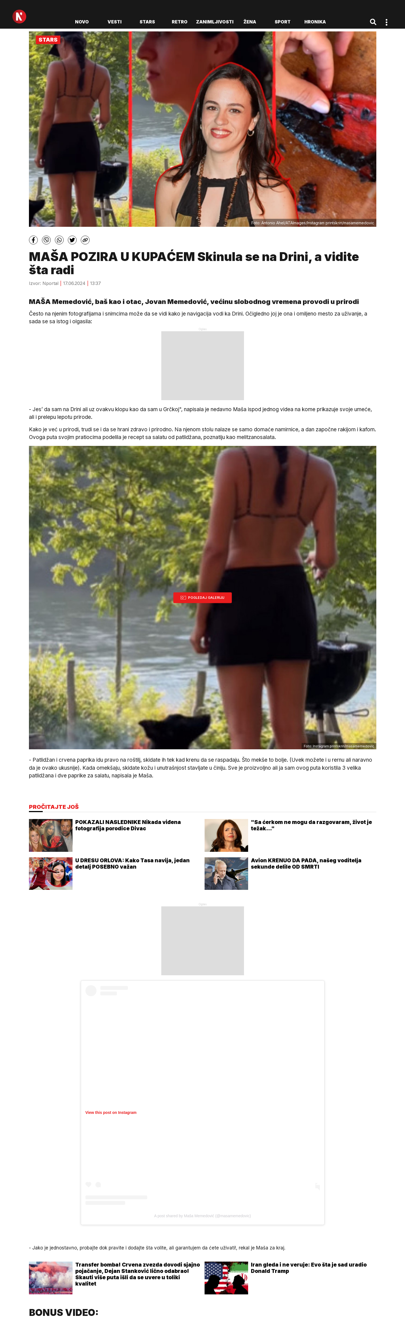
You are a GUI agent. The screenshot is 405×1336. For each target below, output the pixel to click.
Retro (179, 22)
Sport (283, 22)
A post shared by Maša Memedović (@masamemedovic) (202, 1216)
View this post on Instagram (111, 1112)
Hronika (315, 22)
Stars (147, 22)
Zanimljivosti (215, 22)
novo (82, 22)
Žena (249, 22)
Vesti (115, 22)
